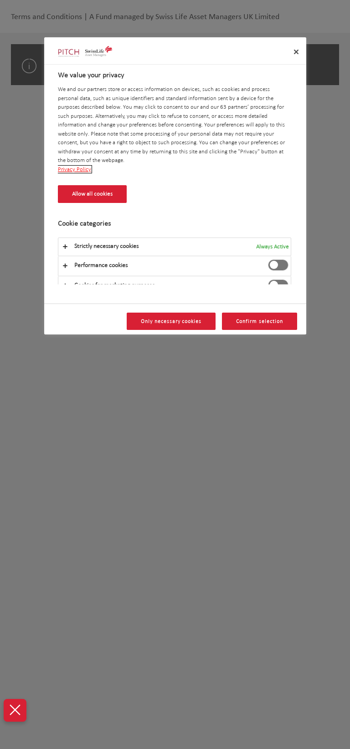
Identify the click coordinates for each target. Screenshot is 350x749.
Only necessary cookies (171, 321)
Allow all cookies (92, 194)
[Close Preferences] (14, 710)
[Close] (296, 52)
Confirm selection (259, 321)
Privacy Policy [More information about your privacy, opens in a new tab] (74, 169)
